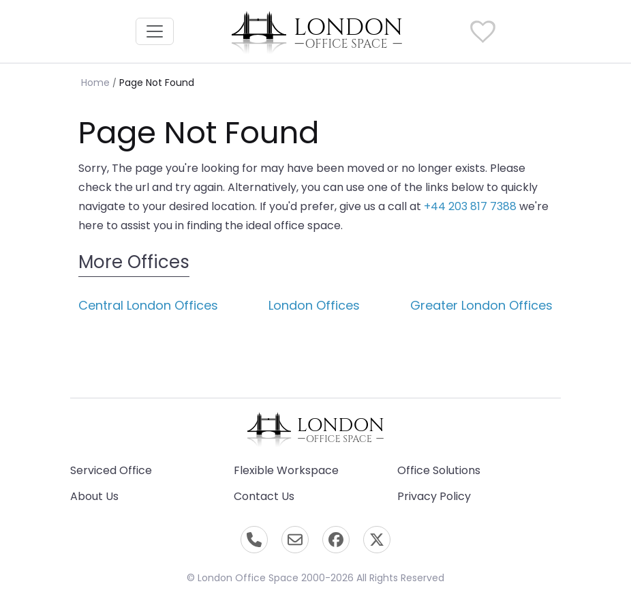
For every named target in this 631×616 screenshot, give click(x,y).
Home (95, 82)
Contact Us (264, 496)
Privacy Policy (434, 496)
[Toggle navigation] (155, 31)
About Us (94, 496)
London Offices (314, 305)
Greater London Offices (481, 305)
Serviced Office (111, 470)
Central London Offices (148, 305)
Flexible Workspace (286, 470)
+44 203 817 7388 (470, 206)
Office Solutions (438, 470)
